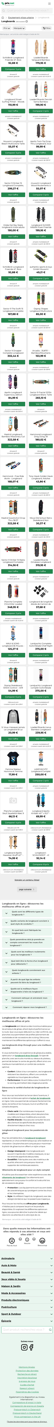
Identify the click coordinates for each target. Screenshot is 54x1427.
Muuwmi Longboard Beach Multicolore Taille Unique (13, 142)
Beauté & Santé (10, 1272)
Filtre (46, 28)
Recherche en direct (27, 1374)
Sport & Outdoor (11, 1314)
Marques (19, 28)
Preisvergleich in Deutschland (27, 1413)
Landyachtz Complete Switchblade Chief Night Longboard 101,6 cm (40, 644)
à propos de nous (27, 1381)
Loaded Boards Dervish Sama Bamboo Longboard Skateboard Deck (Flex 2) (41, 100)
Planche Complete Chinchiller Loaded (13, 603)
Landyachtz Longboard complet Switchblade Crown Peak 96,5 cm (41, 686)
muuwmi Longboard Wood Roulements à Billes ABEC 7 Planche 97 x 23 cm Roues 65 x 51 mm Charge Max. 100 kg (40, 184)
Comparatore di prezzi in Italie (26, 1402)
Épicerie (6, 1321)
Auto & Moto (8, 1265)
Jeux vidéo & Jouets (13, 1279)
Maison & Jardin (11, 1286)
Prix (7, 28)
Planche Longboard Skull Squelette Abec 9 (13, 812)
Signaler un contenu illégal (27, 880)
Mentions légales (27, 1367)
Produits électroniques (15, 1300)
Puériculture (9, 1307)
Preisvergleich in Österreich (27, 1409)
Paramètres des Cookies (27, 1392)
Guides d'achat (27, 1385)
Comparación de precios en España (27, 1406)
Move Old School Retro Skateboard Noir (41, 519)
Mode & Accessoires (13, 1293)
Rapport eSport (27, 1388)
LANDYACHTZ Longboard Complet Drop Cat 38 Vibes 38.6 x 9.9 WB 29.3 (40, 770)
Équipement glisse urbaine (21, 17)
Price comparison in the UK (27, 1416)
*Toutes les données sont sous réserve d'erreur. (27, 1422)
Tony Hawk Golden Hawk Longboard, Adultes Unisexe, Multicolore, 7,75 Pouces (41, 477)
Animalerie (8, 1258)
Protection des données (27, 1370)
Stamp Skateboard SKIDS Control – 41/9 (13, 686)
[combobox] (29, 10)
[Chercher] (3, 10)
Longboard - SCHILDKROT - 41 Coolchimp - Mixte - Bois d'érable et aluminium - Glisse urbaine (41, 854)
